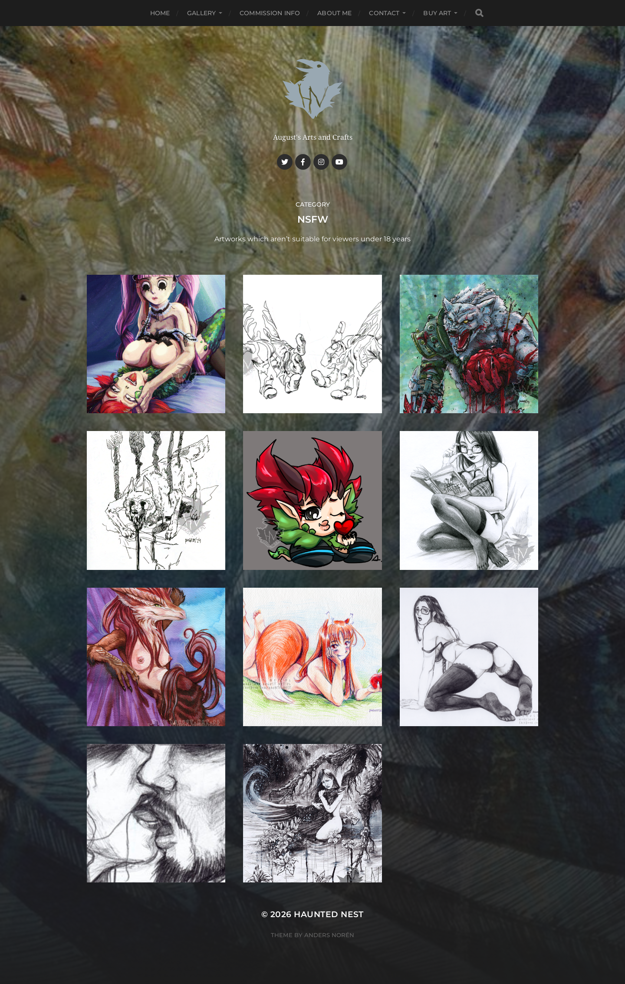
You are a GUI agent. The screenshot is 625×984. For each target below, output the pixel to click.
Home (160, 13)
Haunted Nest (329, 914)
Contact (384, 13)
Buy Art (437, 13)
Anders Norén (329, 934)
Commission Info (270, 13)
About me (334, 13)
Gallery (201, 13)
